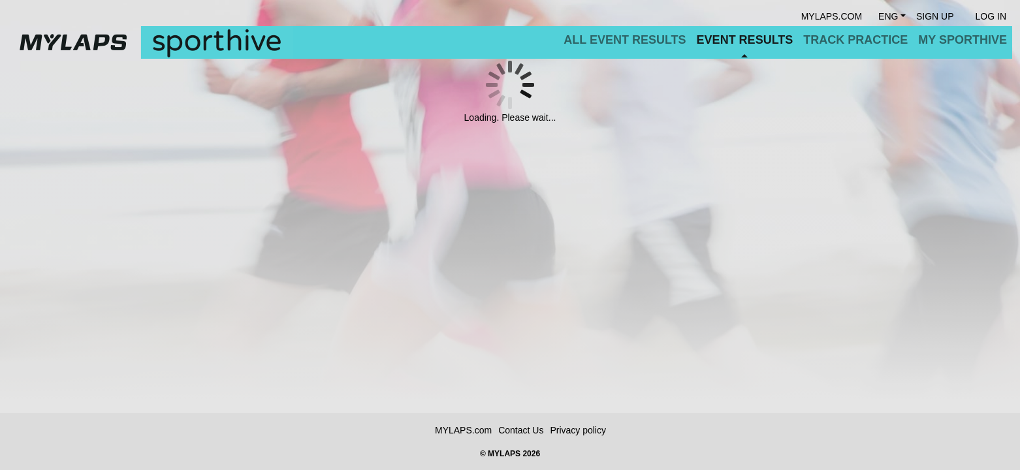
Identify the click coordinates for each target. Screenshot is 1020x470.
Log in (991, 16)
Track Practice (855, 39)
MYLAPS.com (463, 430)
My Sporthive (962, 39)
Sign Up (935, 16)
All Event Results (625, 39)
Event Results (745, 39)
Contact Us (520, 430)
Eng (888, 16)
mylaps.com (831, 16)
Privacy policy (578, 430)
